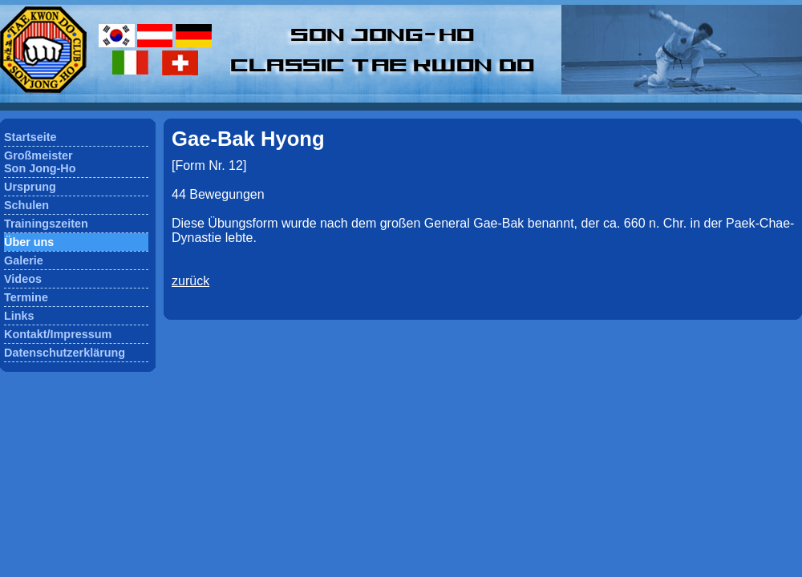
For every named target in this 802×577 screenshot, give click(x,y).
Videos (23, 278)
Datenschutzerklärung (64, 352)
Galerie (23, 260)
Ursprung (30, 186)
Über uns (29, 242)
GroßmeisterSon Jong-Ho (40, 162)
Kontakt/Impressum (57, 334)
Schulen (26, 205)
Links (19, 315)
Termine (26, 297)
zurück (190, 281)
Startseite (30, 137)
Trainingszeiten (46, 223)
